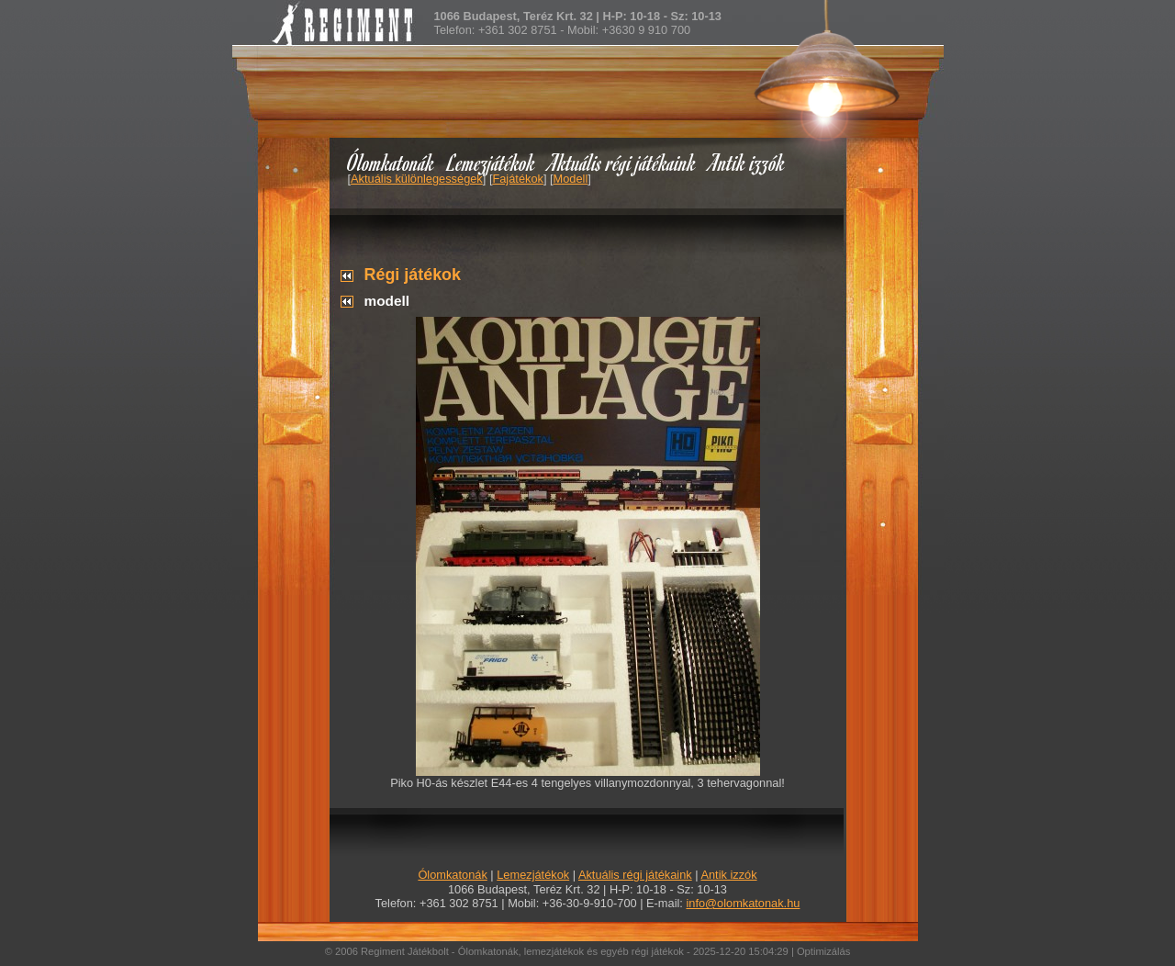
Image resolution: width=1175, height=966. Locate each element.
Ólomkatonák (390, 162)
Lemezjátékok (491, 162)
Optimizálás (823, 951)
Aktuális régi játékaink (622, 162)
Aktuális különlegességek (417, 178)
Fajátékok (517, 178)
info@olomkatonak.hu (743, 903)
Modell (571, 178)
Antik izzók (747, 162)
